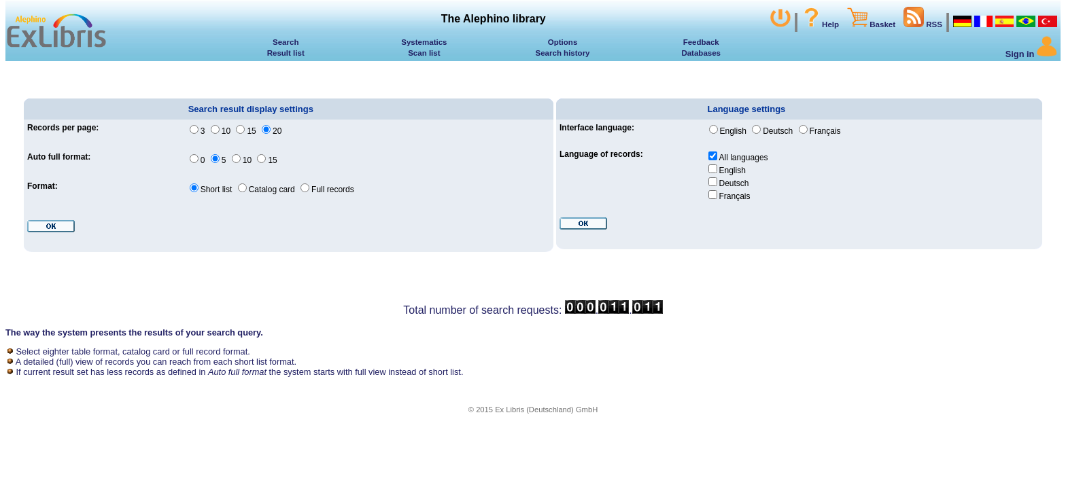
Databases (701, 53)
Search (285, 42)
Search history (563, 53)
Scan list (424, 53)
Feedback (701, 42)
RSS (923, 24)
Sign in (1031, 54)
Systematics (424, 42)
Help (820, 24)
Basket (871, 24)
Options (563, 42)
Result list (286, 53)
